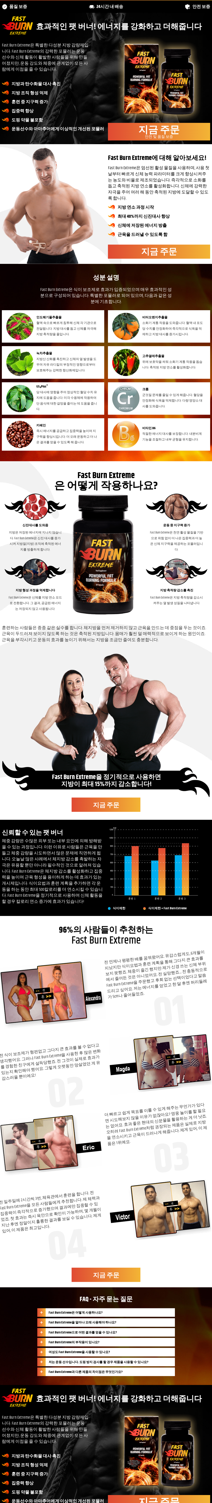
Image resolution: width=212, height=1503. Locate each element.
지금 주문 (159, 131)
